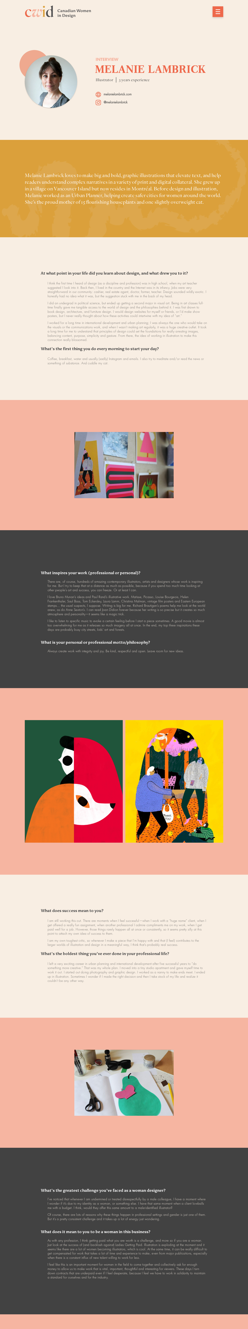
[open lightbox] (123, 465)
